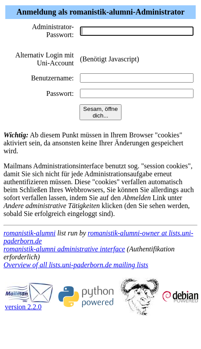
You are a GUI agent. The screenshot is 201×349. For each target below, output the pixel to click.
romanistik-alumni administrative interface (64, 249)
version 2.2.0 (29, 304)
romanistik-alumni (30, 233)
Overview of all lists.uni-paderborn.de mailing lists (76, 265)
